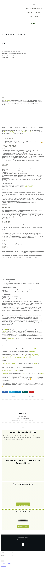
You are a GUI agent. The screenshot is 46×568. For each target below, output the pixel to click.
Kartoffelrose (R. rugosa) (29, 132)
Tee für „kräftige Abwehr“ (9, 363)
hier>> (36, 363)
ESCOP (4, 331)
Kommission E (10, 338)
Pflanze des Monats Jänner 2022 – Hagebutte (14, 34)
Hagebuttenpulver (7, 370)
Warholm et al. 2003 (30, 185)
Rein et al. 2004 (29, 186)
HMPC (6, 330)
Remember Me (6, 558)
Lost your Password (6, 563)
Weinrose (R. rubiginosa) (10, 132)
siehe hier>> (37, 349)
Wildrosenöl (5, 373)
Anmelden (3, 566)
